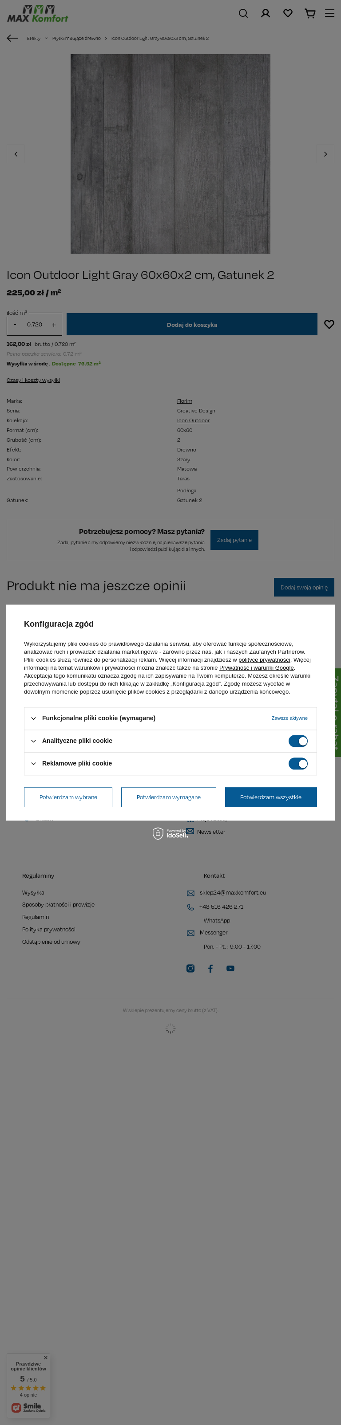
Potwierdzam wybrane (68, 797)
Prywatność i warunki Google (256, 667)
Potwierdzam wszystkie (270, 797)
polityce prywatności (264, 659)
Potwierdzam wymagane (169, 797)
